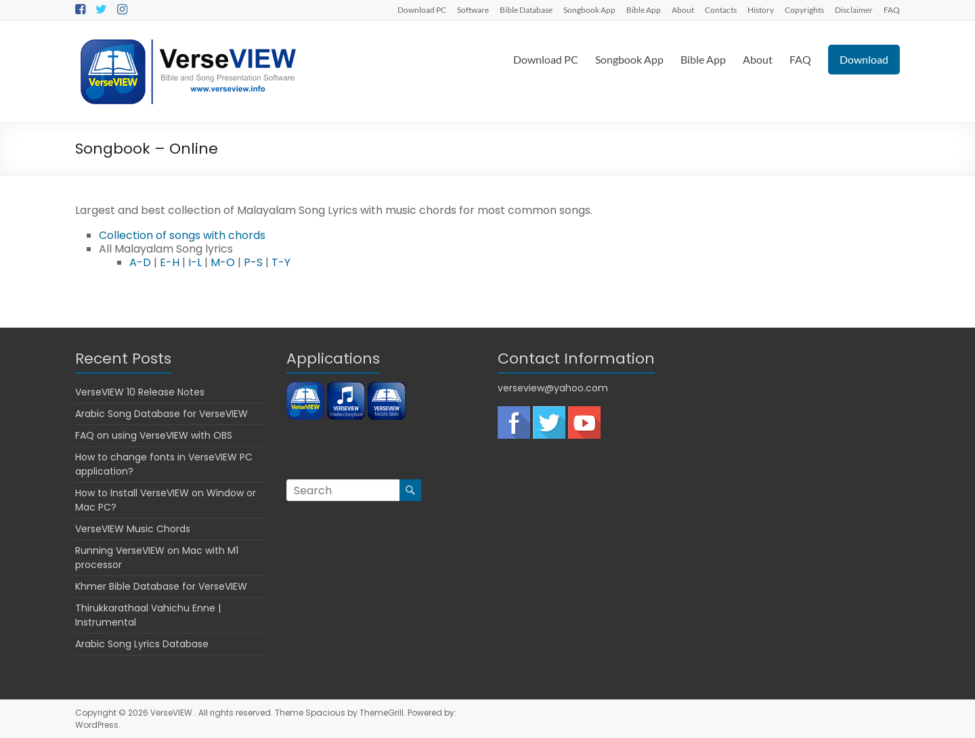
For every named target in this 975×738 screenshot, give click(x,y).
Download (864, 59)
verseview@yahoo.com (553, 388)
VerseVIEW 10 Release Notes (139, 392)
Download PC (421, 9)
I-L (195, 262)
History (761, 9)
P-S (253, 262)
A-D (140, 262)
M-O (223, 262)
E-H (169, 262)
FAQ (892, 9)
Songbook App (589, 9)
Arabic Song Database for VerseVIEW (161, 413)
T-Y (281, 262)
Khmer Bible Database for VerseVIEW (161, 586)
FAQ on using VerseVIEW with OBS (153, 435)
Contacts (721, 9)
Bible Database (526, 9)
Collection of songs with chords (182, 235)
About (683, 9)
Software (473, 9)
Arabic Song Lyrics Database (142, 644)
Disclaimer (854, 9)
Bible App (643, 9)
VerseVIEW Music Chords (132, 529)
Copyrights (804, 9)
